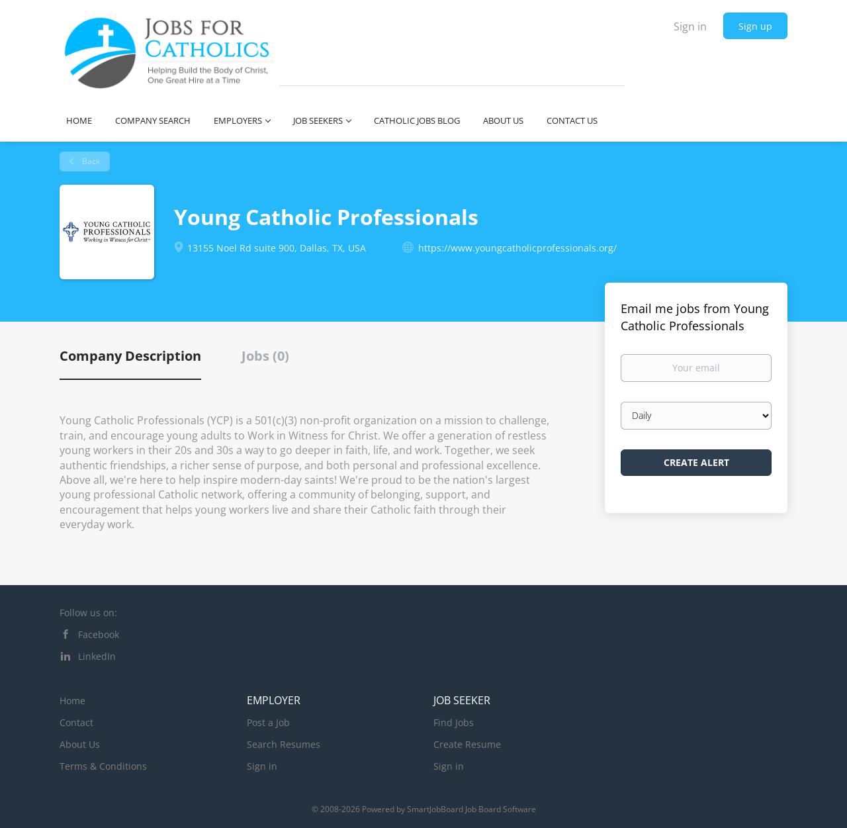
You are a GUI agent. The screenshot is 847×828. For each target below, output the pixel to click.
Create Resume (467, 744)
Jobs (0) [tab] (265, 356)
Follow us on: (88, 612)
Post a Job (268, 722)
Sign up (755, 26)
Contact (76, 722)
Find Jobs (453, 722)
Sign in (690, 26)
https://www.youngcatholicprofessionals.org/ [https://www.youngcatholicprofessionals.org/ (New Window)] (517, 248)
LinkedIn (97, 656)
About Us (80, 744)
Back (90, 161)
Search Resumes (283, 744)
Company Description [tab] (130, 356)
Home (72, 700)
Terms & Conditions (103, 766)
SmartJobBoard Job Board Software (471, 809)
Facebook (98, 634)
